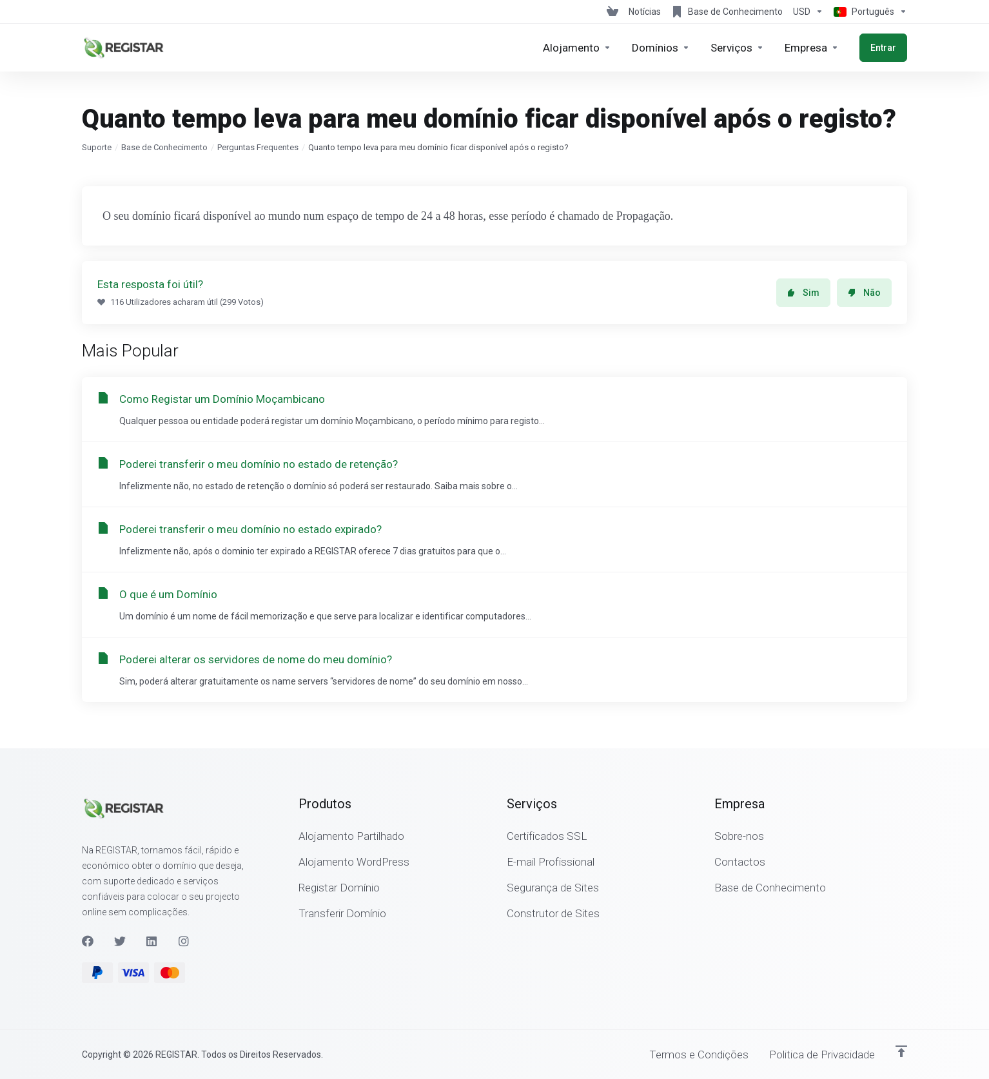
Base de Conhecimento (164, 147)
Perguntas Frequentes (258, 147)
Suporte (97, 147)
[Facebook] (88, 941)
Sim (803, 292)
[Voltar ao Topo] (901, 1051)
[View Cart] (612, 11)
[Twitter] (120, 941)
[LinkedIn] (152, 941)
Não (864, 292)
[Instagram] (184, 941)
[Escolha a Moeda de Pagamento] (808, 11)
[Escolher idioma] (867, 11)
